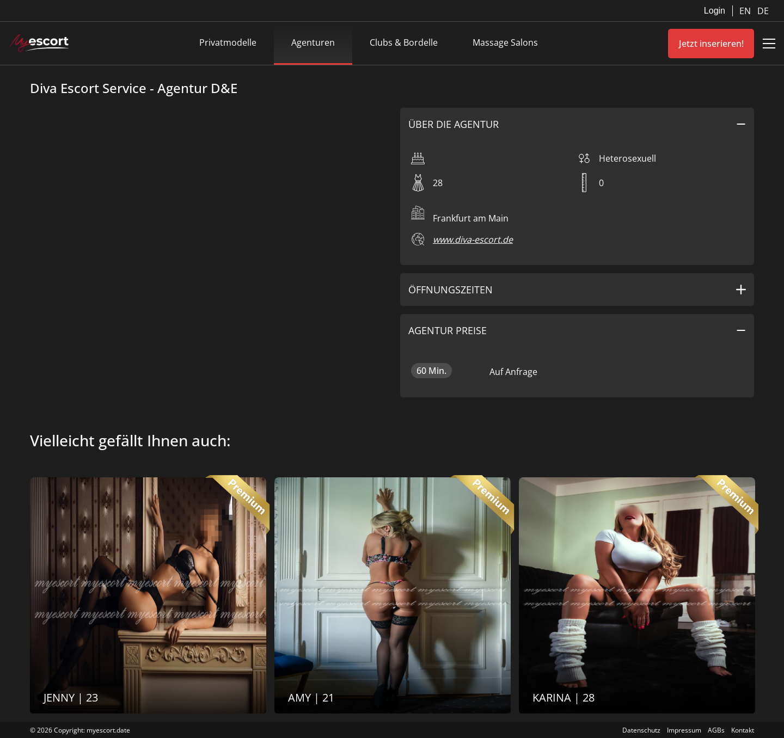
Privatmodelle (227, 42)
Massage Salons (505, 42)
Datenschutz (641, 730)
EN (746, 11)
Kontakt (742, 730)
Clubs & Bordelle (404, 42)
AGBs (716, 730)
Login (714, 10)
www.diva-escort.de (473, 239)
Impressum (684, 730)
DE (763, 11)
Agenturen (313, 42)
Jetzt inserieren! (711, 44)
